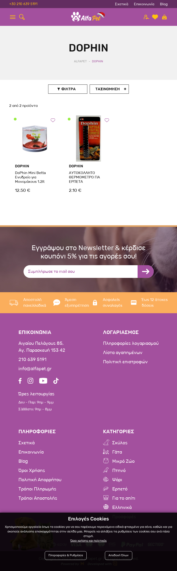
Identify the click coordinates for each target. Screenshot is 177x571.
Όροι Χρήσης (31, 471)
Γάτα (117, 452)
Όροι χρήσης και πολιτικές (88, 541)
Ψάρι (117, 480)
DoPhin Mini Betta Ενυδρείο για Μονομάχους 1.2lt (30, 177)
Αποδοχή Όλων (119, 555)
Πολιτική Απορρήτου (39, 480)
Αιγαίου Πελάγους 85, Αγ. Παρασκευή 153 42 (41, 346)
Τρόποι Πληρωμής (37, 489)
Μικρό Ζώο (123, 461)
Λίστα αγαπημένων (122, 353)
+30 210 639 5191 (23, 4)
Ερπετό (119, 489)
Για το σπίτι (123, 498)
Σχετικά (121, 4)
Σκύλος (119, 443)
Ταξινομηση (107, 89)
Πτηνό (119, 471)
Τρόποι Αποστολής (37, 498)
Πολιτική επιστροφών (125, 362)
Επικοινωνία (144, 4)
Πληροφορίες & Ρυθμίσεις (65, 555)
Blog (164, 4)
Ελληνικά (122, 508)
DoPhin (22, 166)
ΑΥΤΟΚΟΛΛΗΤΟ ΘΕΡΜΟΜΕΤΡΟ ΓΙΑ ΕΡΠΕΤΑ (84, 177)
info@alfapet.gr (35, 369)
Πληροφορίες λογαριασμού (131, 343)
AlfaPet (80, 61)
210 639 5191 (32, 360)
